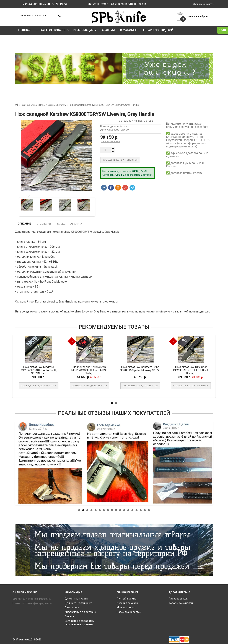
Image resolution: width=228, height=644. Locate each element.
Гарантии (108, 30)
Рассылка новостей (129, 612)
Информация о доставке (80, 612)
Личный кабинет (127, 598)
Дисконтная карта (76, 598)
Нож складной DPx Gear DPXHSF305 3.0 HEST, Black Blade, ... (191, 370)
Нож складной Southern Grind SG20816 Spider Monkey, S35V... (141, 368)
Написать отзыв (144, 120)
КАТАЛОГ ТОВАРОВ (52, 30)
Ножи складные (28, 105)
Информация (84, 30)
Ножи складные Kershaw (52, 105)
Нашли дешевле (110, 141)
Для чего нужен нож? (78, 603)
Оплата (69, 616)
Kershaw (124, 126)
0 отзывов (124, 120)
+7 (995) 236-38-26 (33, 4)
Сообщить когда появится (120, 160)
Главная (24, 30)
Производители (179, 598)
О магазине (128, 30)
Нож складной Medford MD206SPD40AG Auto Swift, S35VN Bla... (39, 370)
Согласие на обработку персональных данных (79, 622)
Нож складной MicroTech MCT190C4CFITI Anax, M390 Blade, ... (90, 370)
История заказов (127, 603)
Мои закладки (125, 607)
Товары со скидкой (158, 30)
